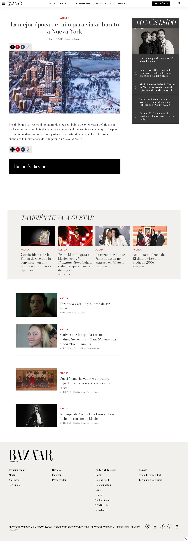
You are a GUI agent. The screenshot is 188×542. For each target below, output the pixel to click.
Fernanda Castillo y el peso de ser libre (85, 306)
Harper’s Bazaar (72, 39)
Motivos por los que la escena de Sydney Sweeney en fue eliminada (88, 339)
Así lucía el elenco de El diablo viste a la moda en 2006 (149, 258)
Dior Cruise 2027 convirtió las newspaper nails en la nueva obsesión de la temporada (156, 73)
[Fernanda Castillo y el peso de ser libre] (36, 305)
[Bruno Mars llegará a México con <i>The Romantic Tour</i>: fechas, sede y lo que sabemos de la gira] (75, 236)
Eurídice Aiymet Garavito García (87, 348)
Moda (52, 3)
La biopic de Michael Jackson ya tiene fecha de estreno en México (87, 416)
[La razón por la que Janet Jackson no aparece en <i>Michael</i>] (112, 236)
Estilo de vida (103, 3)
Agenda (121, 3)
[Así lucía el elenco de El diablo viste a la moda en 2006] (150, 236)
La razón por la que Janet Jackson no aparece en (110, 258)
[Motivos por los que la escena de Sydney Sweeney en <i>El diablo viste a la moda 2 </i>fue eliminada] (36, 336)
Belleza (64, 3)
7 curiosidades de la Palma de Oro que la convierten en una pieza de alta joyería (36, 260)
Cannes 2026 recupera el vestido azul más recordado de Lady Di (157, 116)
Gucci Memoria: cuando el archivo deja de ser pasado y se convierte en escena (86, 383)
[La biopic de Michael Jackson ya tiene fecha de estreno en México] (36, 415)
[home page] (14, 3)
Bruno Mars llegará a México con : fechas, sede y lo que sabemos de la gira (75, 262)
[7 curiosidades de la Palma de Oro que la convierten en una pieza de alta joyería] (38, 236)
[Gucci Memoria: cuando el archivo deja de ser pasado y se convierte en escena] (36, 379)
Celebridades (82, 3)
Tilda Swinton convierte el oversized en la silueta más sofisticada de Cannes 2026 (155, 102)
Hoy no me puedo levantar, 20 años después (156, 60)
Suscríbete (161, 3)
